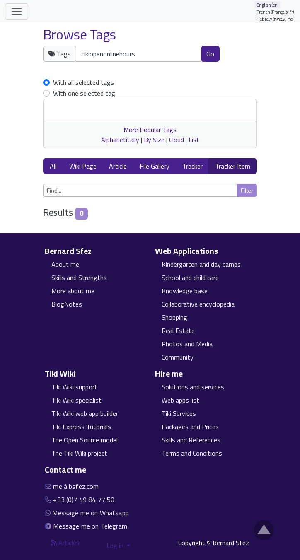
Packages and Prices (190, 427)
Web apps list (180, 400)
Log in (115, 545)
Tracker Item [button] (232, 166)
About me (65, 264)
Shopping (174, 317)
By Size (154, 140)
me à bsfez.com (76, 486)
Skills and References (191, 440)
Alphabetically (120, 140)
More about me (72, 291)
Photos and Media (187, 344)
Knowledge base (185, 291)
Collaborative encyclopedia (198, 304)
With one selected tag (84, 93)
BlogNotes (66, 304)
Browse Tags (79, 34)
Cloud (176, 140)
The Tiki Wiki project (79, 453)
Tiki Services (179, 413)
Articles (65, 543)
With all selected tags (83, 82)
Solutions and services (193, 387)
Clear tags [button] (243, 58)
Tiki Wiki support (74, 387)
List (194, 140)
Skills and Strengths (79, 277)
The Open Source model (84, 440)
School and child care (190, 277)
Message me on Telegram (90, 526)
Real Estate (178, 331)
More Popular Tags (150, 130)
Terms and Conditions (192, 453)
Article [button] (118, 166)
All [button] (53, 166)
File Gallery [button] (154, 166)
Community (178, 357)
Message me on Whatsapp (90, 513)
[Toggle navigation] (16, 11)
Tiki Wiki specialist (76, 400)
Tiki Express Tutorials (81, 427)
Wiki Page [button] (83, 166)
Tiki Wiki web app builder (84, 413)
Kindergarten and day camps (201, 264)
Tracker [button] (192, 166)
